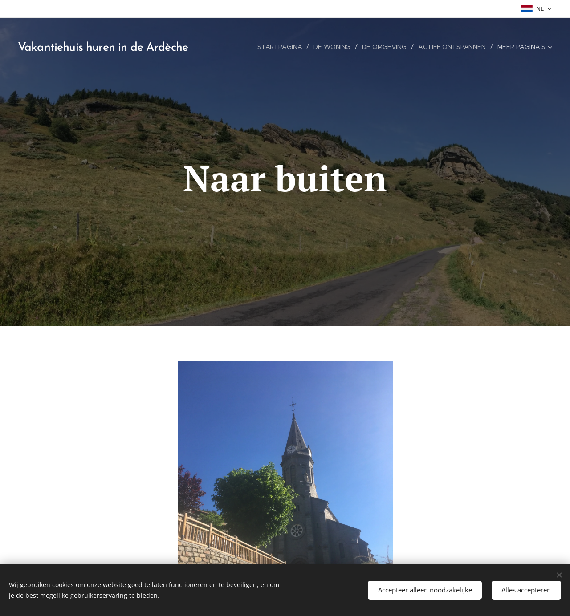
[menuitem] (279, 47)
